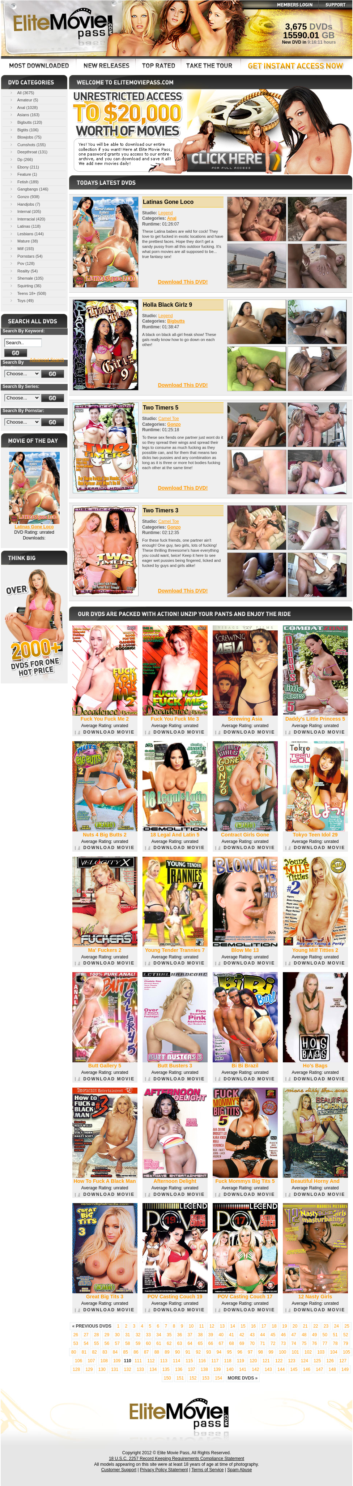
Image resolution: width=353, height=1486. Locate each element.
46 (283, 1334)
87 (146, 1352)
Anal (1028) (23, 107)
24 (336, 1326)
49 (314, 1334)
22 (315, 1326)
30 (117, 1334)
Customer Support (118, 1469)
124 (304, 1360)
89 (167, 1352)
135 (166, 1369)
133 (140, 1369)
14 (232, 1326)
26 (75, 1334)
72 (273, 1343)
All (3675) (21, 92)
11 (201, 1326)
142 (255, 1369)
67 (221, 1343)
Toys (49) (21, 300)
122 (278, 1360)
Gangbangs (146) (28, 189)
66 (210, 1343)
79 (345, 1343)
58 (127, 1343)
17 (263, 1326)
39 (210, 1334)
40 (221, 1334)
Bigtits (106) (24, 129)
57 (117, 1343)
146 (306, 1369)
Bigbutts (176, 321)
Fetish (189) (24, 181)
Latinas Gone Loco (34, 526)
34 (158, 1334)
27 (86, 1334)
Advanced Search (47, 359)
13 (222, 1326)
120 (253, 1360)
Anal (171, 218)
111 (138, 1360)
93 (208, 1352)
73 (283, 1343)
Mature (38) (23, 241)
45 (273, 1334)
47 (293, 1334)
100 (282, 1352)
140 (230, 1369)
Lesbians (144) (26, 233)
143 (268, 1369)
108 (104, 1360)
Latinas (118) (25, 226)
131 (114, 1369)
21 (305, 1326)
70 (252, 1343)
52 (345, 1334)
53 (75, 1343)
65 (200, 1343)
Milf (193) (21, 248)
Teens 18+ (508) (27, 293)
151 (180, 1378)
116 (202, 1360)
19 (284, 1326)
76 (314, 1343)
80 (73, 1352)
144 (281, 1369)
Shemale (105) (26, 278)
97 (250, 1352)
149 (345, 1369)
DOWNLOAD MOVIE (105, 732)
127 (342, 1360)
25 (346, 1326)
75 (304, 1343)
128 (76, 1369)
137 (191, 1369)
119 (240, 1360)
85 (125, 1352)
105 (346, 1352)
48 (304, 1334)
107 (91, 1360)
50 (325, 1334)
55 (96, 1343)
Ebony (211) (24, 167)
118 (227, 1360)
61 (158, 1343)
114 (176, 1360)
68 (231, 1343)
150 (167, 1378)
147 (319, 1369)
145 (293, 1369)
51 (335, 1334)
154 (218, 1378)
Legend (165, 212)
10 (191, 1326)
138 (204, 1369)
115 (189, 1360)
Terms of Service (207, 1469)
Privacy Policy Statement (164, 1469)
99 (270, 1352)
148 (332, 1369)
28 (96, 1334)
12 (211, 1326)
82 (94, 1352)
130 (102, 1369)
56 (107, 1343)
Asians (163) (24, 114)
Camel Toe (168, 418)
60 (148, 1343)
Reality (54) (23, 270)
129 (89, 1369)
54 (86, 1343)
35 (169, 1334)
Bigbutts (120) (25, 122)
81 (84, 1352)
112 (150, 1360)
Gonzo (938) (24, 196)
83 (104, 1352)
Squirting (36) (25, 285)
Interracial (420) (27, 219)
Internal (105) (25, 211)
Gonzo (173, 424)
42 (241, 1334)
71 (262, 1343)
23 (326, 1326)
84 (115, 1352)
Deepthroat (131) (28, 151)
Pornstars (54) (26, 256)
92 (198, 1352)
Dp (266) (21, 159)
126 (330, 1360)
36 (179, 1334)
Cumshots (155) (27, 144)
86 (135, 1352)
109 (116, 1360)
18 (274, 1326)
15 (243, 1326)
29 (107, 1334)
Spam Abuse (239, 1469)
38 (200, 1334)
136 (178, 1369)
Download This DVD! (183, 282)
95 (229, 1352)
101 (295, 1352)
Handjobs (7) (24, 204)
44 (262, 1334)
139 (217, 1369)
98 (260, 1352)
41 (231, 1334)
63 (179, 1343)
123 (291, 1360)
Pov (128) (22, 263)
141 (242, 1369)
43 (252, 1334)
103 (320, 1352)
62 (169, 1343)
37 (189, 1334)
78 (335, 1343)
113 (163, 1360)
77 (325, 1343)
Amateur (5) (23, 99)
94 (219, 1352)
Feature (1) (23, 174)
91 (188, 1352)
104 (333, 1352)
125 (317, 1360)
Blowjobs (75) (25, 137)
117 (214, 1360)
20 (295, 1326)
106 (78, 1360)
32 (138, 1334)
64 (189, 1343)
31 (127, 1334)
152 (192, 1378)
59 (138, 1343)
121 (266, 1360)
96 (239, 1352)
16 (253, 1326)
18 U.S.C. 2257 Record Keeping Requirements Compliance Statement (176, 1458)
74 (293, 1343)
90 (177, 1352)
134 (153, 1369)
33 (148, 1334)
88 (156, 1352)
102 (308, 1352)
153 (205, 1378)
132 (127, 1369)
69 (241, 1343)
